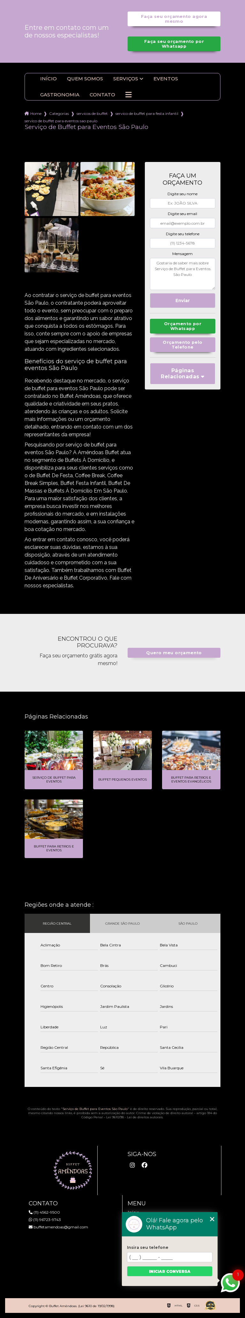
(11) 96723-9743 (45, 1219)
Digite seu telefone (182, 233)
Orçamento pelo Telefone (182, 345)
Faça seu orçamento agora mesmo (174, 19)
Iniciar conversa (169, 1271)
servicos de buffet (92, 113)
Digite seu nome (182, 193)
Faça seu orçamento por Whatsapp (174, 44)
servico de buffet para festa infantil (146, 113)
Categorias (59, 113)
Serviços (125, 79)
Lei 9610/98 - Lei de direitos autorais (134, 1117)
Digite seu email (182, 213)
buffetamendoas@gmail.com (58, 1227)
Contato (102, 95)
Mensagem (182, 253)
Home (35, 113)
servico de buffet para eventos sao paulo (61, 120)
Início (48, 79)
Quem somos (85, 79)
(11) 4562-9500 (44, 1212)
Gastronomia (59, 95)
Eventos (165, 79)
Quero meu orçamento (174, 652)
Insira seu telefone (147, 1247)
